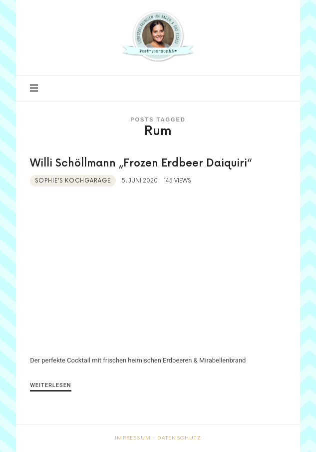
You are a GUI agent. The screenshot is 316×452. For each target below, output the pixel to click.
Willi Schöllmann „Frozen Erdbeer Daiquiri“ (141, 163)
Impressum (133, 438)
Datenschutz (179, 438)
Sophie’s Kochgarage (73, 181)
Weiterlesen (50, 385)
